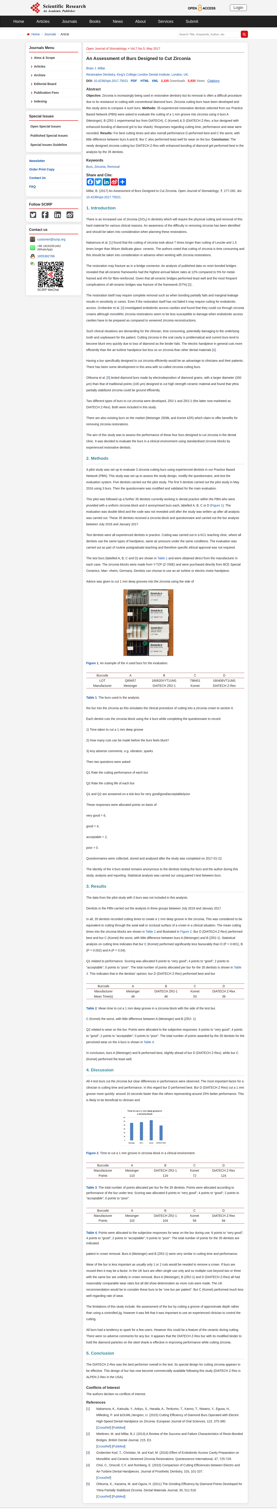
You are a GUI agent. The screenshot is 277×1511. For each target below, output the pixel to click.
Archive (39, 75)
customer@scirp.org (51, 239)
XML (155, 81)
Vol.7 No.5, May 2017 (145, 48)
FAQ (32, 186)
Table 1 (162, 558)
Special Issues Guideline (48, 145)
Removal (113, 166)
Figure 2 (186, 931)
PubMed (118, 1427)
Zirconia (100, 166)
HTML (145, 81)
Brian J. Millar (95, 68)
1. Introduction (101, 208)
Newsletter (37, 161)
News (118, 21)
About (140, 21)
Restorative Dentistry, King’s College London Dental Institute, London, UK (137, 74)
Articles (43, 21)
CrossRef (103, 1427)
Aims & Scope (44, 58)
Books (95, 21)
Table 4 (149, 1042)
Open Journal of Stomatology (106, 48)
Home (18, 21)
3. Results (96, 886)
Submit (192, 21)
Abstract (93, 89)
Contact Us (37, 178)
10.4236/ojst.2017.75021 (111, 81)
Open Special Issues (45, 126)
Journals (69, 21)
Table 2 (151, 931)
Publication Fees (46, 92)
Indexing (40, 101)
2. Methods (97, 458)
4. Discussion (100, 1070)
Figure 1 (217, 505)
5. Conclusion (100, 1353)
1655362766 (46, 256)
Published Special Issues (49, 135)
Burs (89, 166)
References (95, 1402)
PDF (134, 81)
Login (238, 7)
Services (165, 21)
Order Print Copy (42, 169)
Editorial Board (45, 84)
